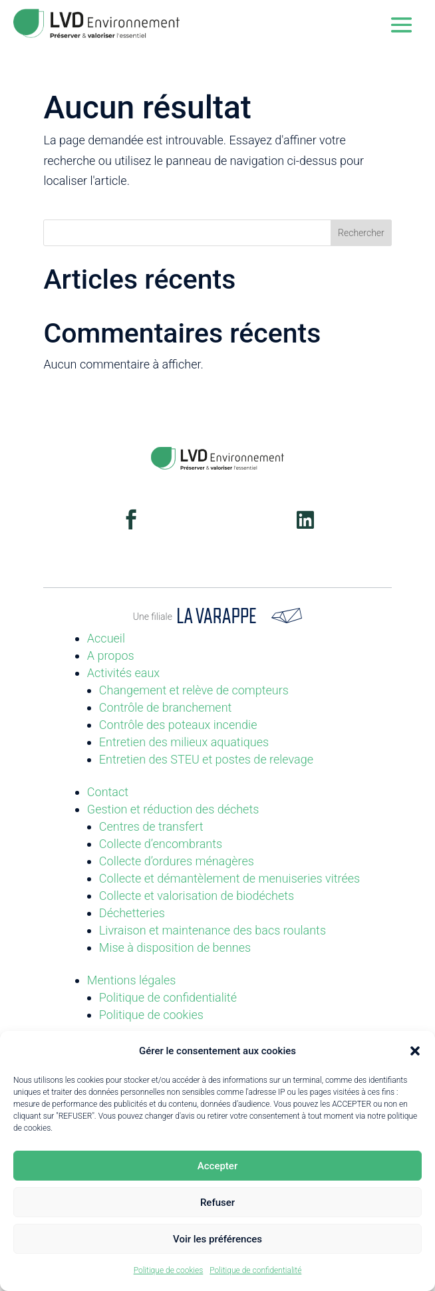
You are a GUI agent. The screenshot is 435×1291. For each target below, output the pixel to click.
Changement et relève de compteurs (194, 690)
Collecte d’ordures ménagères (176, 861)
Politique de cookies (169, 1270)
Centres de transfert (151, 826)
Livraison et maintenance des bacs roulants (212, 930)
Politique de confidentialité (255, 1270)
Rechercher (361, 232)
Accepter (217, 1166)
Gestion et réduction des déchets (173, 809)
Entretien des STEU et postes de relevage (206, 759)
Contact (107, 792)
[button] (415, 1051)
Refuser (217, 1203)
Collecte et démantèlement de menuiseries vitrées (229, 878)
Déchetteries (132, 913)
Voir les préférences (217, 1239)
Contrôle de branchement (165, 707)
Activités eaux (123, 673)
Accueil (106, 638)
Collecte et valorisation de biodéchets (196, 896)
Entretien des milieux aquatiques (184, 742)
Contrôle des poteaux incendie (178, 725)
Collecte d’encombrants (160, 844)
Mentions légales (131, 980)
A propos (110, 655)
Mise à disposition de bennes (175, 947)
